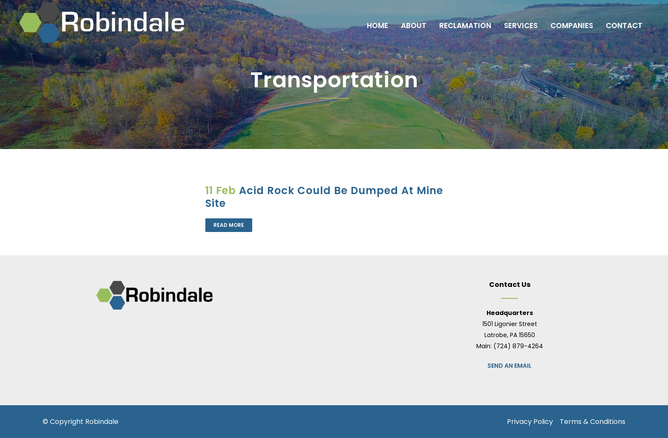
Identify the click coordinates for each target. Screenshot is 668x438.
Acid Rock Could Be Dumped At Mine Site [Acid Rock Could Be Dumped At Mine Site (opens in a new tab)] (324, 196)
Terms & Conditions (592, 422)
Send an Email (509, 365)
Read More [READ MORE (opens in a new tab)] (228, 225)
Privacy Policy (530, 422)
